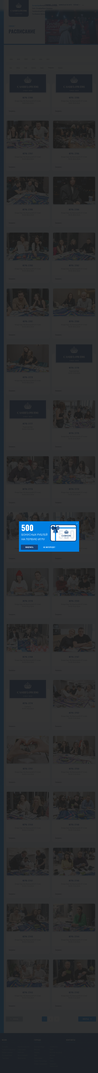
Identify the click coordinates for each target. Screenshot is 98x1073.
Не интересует (49, 547)
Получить (29, 547)
